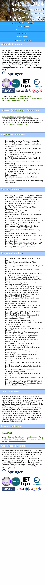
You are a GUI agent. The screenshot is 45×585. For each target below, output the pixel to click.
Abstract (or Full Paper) (22, 23)
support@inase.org (24, 96)
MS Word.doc (11, 124)
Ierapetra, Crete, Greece (16, 437)
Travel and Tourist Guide (17, 441)
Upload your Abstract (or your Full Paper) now (17, 117)
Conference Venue (19, 439)
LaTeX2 (27, 124)
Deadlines (25, 100)
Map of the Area (31, 437)
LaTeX (20, 124)
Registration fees (22, 98)
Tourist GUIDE (7, 433)
